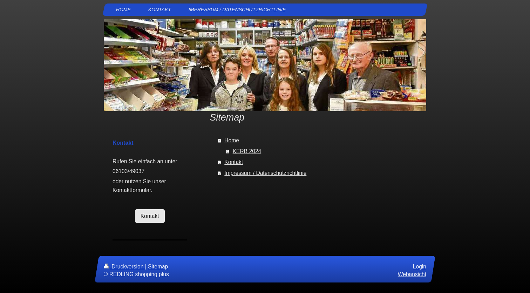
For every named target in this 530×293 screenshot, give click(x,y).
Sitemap (158, 267)
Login (419, 267)
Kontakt (233, 162)
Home (231, 140)
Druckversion (124, 267)
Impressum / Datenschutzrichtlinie (265, 173)
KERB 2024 (247, 151)
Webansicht (412, 274)
